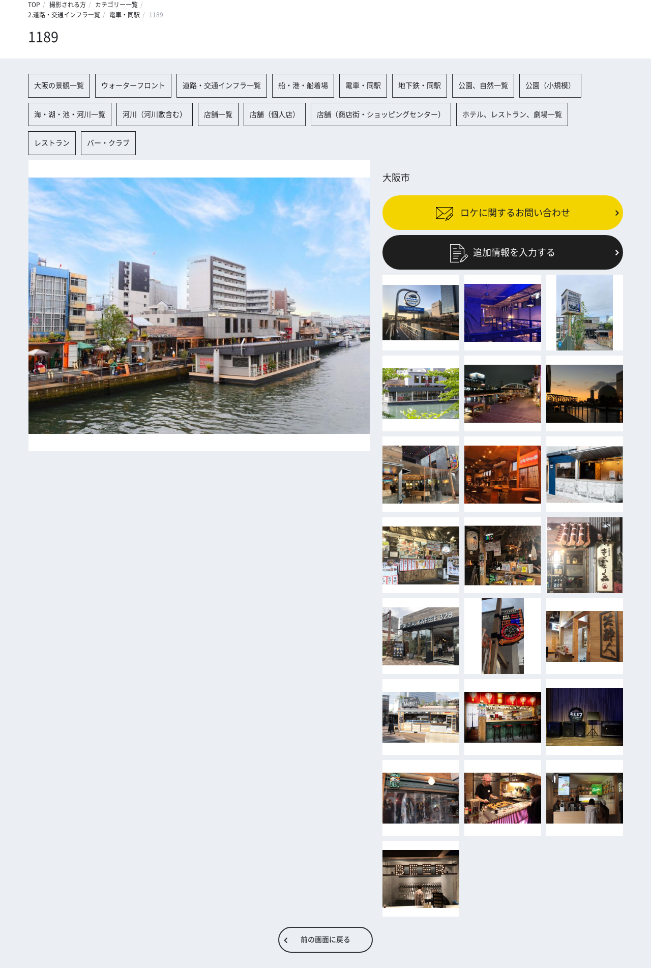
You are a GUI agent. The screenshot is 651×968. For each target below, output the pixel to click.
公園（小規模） (550, 85)
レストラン (52, 142)
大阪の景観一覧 (59, 85)
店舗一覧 (218, 114)
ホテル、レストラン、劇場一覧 (512, 114)
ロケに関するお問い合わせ (502, 212)
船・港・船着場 (303, 85)
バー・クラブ (108, 142)
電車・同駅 (124, 15)
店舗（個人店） (275, 114)
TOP (34, 5)
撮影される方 (67, 5)
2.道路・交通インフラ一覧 (64, 15)
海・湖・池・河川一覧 (69, 114)
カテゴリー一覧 (116, 5)
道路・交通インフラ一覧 (222, 85)
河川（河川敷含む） (155, 114)
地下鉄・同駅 (419, 85)
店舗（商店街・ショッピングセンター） (381, 114)
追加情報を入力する (502, 252)
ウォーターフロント (133, 85)
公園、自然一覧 (483, 85)
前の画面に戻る (325, 939)
